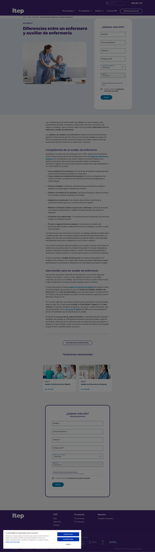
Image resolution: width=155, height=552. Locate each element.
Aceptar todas (68, 534)
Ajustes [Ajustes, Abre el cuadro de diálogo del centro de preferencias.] (68, 544)
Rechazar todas (68, 539)
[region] (42, 539)
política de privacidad (12, 542)
